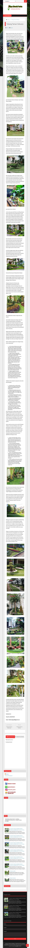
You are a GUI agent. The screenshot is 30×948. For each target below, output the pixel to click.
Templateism (11, 944)
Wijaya (7, 774)
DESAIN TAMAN (13, 878)
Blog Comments (10, 736)
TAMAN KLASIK (12, 871)
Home (8, 19)
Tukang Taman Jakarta (19, 944)
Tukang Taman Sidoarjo (15, 19)
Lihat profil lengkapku (9, 775)
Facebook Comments (19, 736)
